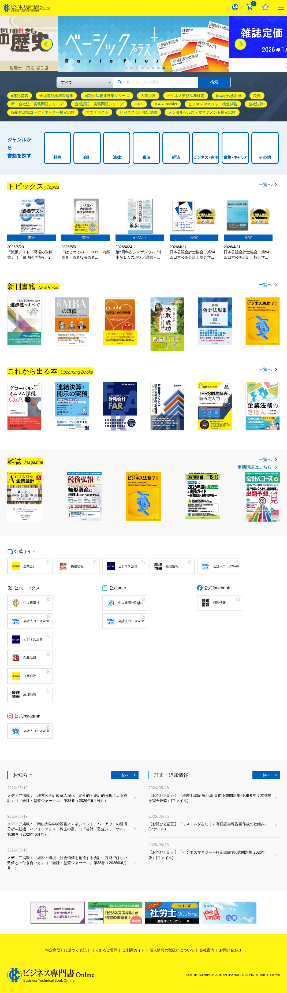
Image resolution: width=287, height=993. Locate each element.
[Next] (240, 44)
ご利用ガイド (133, 950)
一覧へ (265, 185)
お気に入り (265, 7)
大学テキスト (97, 112)
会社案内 (206, 950)
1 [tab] (126, 68)
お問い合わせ (230, 950)
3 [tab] (137, 68)
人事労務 (148, 96)
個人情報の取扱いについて (172, 950)
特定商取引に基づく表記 (66, 950)
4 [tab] (142, 68)
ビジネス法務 (127, 566)
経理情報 (172, 566)
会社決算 (255, 104)
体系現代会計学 (229, 96)
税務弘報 (77, 566)
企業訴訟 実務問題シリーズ (99, 104)
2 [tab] (131, 68)
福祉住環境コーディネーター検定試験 (43, 112)
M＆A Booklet (165, 104)
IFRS (139, 104)
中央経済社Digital (130, 603)
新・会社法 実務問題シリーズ (37, 104)
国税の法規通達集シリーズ (106, 96)
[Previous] (46, 44)
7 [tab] (158, 68)
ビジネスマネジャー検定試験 (212, 104)
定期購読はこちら (254, 467)
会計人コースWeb (226, 566)
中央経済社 (31, 603)
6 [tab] (153, 68)
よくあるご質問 (104, 950)
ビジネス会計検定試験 (138, 112)
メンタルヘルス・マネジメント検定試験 (202, 112)
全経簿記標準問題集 (56, 96)
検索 (214, 82)
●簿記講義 (19, 96)
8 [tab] (163, 68)
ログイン (235, 7)
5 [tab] (147, 68)
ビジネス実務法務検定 (185, 96)
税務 (257, 96)
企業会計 (29, 566)
